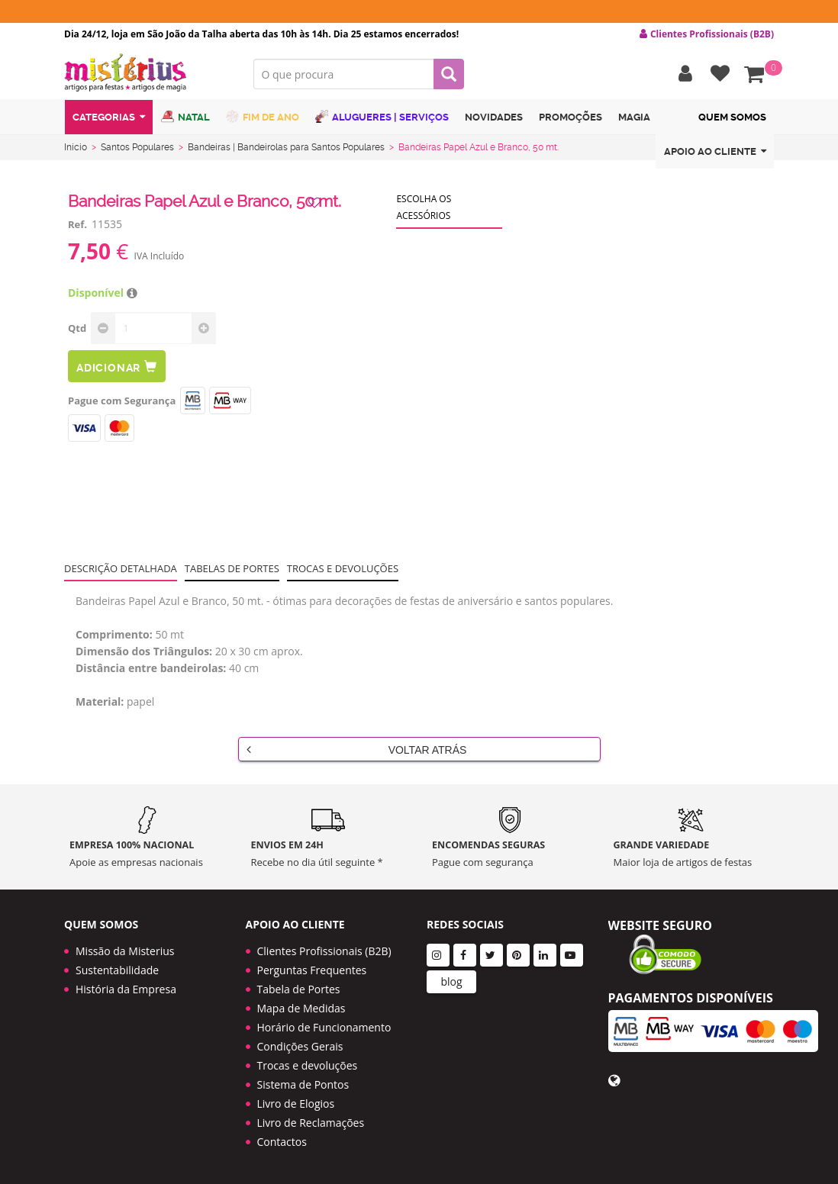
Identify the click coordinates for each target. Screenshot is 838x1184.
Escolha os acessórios (423, 207)
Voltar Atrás (357, 749)
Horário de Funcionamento (324, 1027)
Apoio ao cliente (715, 151)
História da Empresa (126, 989)
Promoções (570, 117)
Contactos (282, 1141)
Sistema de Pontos (303, 1084)
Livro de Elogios (296, 1103)
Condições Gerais (300, 1046)
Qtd (77, 328)
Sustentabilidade (117, 970)
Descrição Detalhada (120, 568)
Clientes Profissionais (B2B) (324, 951)
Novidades (494, 117)
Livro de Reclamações (311, 1122)
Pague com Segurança (122, 400)
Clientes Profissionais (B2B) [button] (707, 34)
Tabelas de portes (232, 568)
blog (451, 981)
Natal (185, 116)
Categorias (109, 117)
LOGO (147, 72)
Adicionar (116, 366)
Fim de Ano (262, 116)
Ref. (77, 224)
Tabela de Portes (298, 989)
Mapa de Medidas (301, 1008)
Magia (634, 117)
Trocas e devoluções (342, 568)
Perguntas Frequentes (312, 970)
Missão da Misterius (125, 951)
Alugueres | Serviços (382, 116)
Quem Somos (732, 117)
